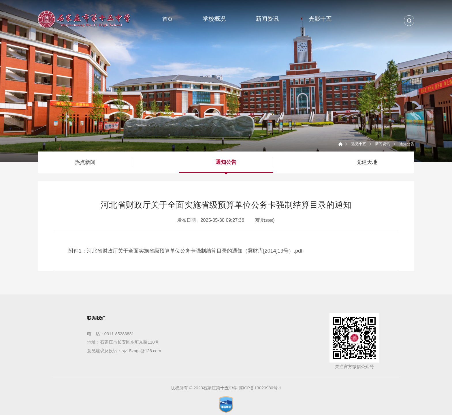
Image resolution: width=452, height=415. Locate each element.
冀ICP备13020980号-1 (260, 388)
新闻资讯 (382, 144)
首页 (167, 19)
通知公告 (406, 144)
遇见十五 (358, 144)
